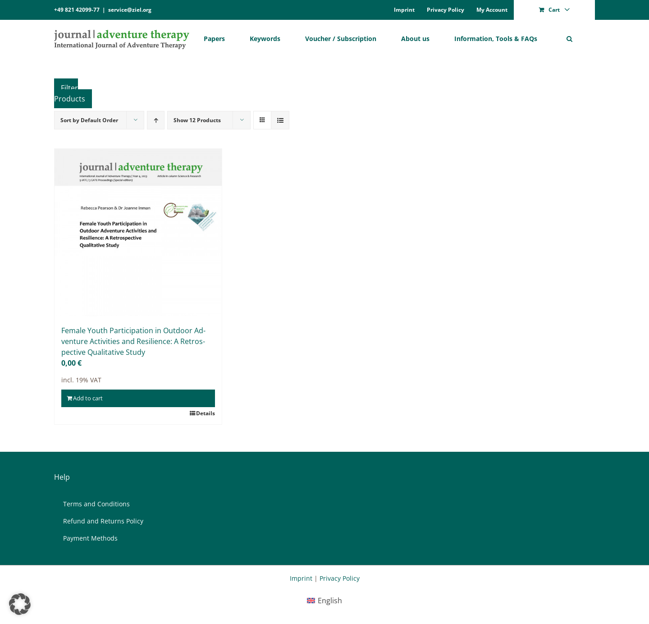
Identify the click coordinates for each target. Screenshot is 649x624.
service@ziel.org (129, 10)
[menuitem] (324, 600)
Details (205, 413)
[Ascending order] (156, 120)
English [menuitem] (330, 601)
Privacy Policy (340, 578)
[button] (569, 38)
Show (197, 120)
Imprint (301, 578)
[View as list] (280, 120)
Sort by (89, 120)
